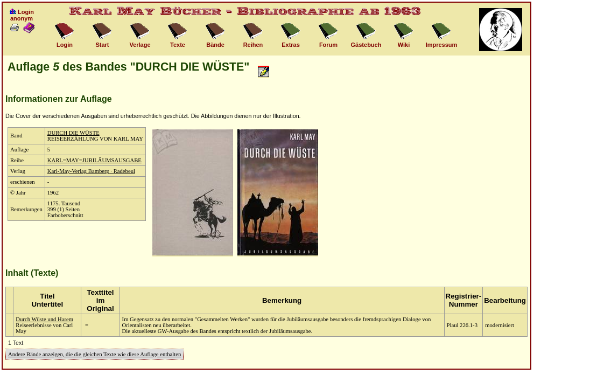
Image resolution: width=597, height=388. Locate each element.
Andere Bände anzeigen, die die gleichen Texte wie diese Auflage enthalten (94, 354)
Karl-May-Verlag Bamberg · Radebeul (91, 171)
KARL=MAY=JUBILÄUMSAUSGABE (94, 160)
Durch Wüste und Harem (44, 319)
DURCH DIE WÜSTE (73, 133)
